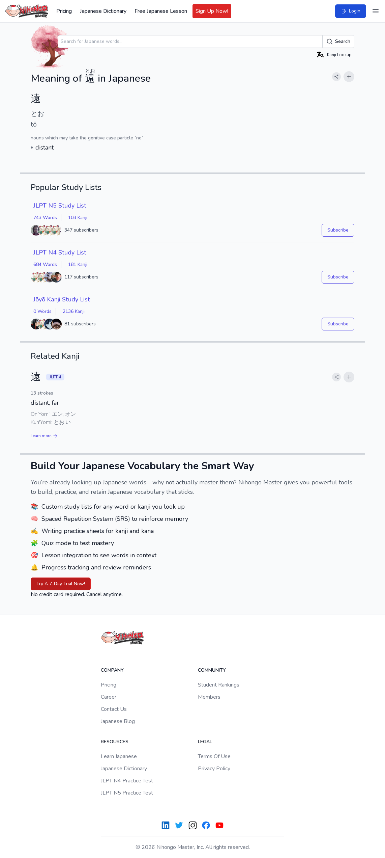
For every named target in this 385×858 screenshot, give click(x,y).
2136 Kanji (74, 311)
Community (212, 670)
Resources (114, 742)
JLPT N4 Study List (59, 252)
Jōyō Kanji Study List (61, 299)
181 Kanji (77, 264)
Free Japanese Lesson (161, 11)
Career (108, 697)
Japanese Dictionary (103, 11)
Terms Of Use (214, 756)
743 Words (45, 217)
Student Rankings (218, 685)
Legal (205, 742)
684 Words (45, 264)
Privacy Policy (214, 768)
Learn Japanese (119, 756)
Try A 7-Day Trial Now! (60, 584)
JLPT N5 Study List (59, 206)
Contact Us (114, 709)
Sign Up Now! (212, 11)
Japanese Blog (118, 721)
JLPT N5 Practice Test (127, 793)
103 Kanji (77, 217)
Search (338, 41)
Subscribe (338, 230)
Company (112, 670)
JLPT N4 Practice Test (127, 780)
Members (209, 697)
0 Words (42, 311)
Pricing (64, 11)
